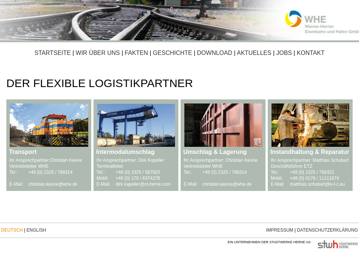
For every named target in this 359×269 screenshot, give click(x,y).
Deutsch (12, 230)
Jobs (284, 53)
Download (214, 53)
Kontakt (311, 53)
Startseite (52, 53)
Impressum (279, 230)
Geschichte (172, 53)
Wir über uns (98, 53)
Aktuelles (254, 53)
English (36, 230)
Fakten (135, 53)
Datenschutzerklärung (327, 230)
